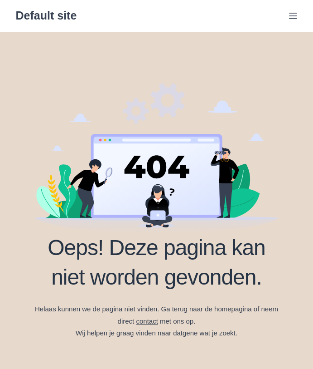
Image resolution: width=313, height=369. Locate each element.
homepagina (233, 309)
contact (147, 321)
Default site (46, 15)
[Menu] (293, 16)
